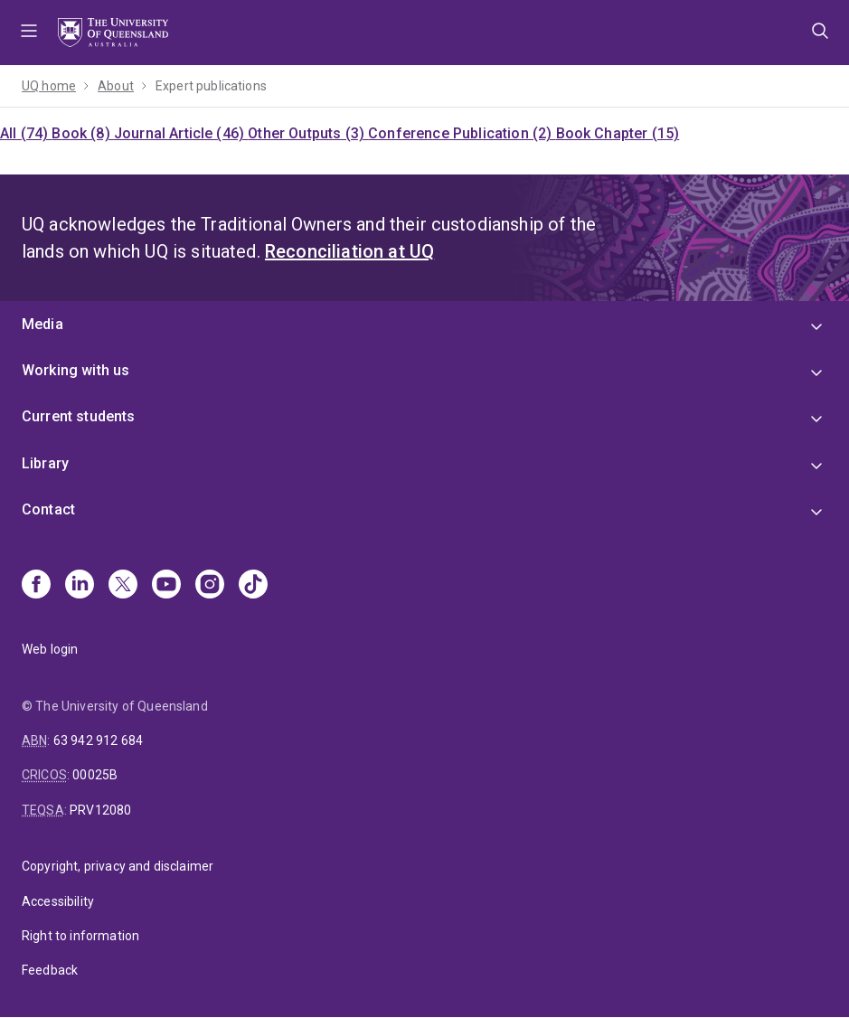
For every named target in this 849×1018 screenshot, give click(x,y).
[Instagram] (209, 586)
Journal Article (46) (181, 133)
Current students (79, 416)
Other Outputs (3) (308, 133)
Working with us (75, 370)
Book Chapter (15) (618, 133)
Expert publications (211, 86)
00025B (95, 775)
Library (45, 463)
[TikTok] (253, 586)
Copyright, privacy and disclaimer (117, 866)
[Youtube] (166, 586)
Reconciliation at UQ (349, 251)
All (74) (26, 133)
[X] (122, 586)
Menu (29, 32)
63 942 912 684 (98, 740)
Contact (48, 509)
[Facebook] (36, 586)
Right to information (80, 935)
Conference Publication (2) (461, 133)
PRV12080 (100, 810)
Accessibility (58, 901)
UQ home (49, 86)
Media (42, 324)
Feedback (50, 970)
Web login (50, 649)
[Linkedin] (79, 586)
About (116, 86)
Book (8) (82, 133)
